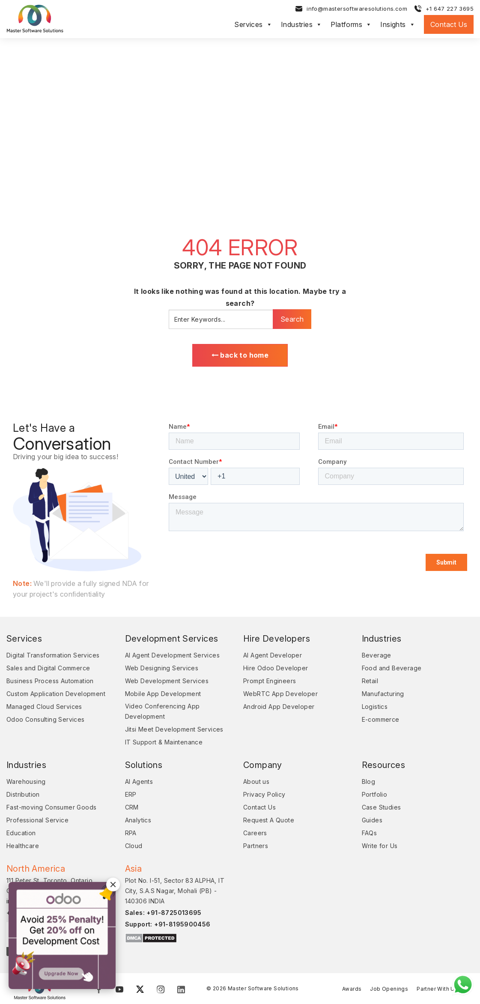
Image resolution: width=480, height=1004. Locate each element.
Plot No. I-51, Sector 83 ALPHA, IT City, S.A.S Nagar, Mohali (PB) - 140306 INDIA (175, 891)
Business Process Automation (50, 681)
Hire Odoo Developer (275, 668)
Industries (301, 25)
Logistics (375, 707)
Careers (255, 833)
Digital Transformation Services (52, 656)
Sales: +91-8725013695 (163, 913)
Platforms (351, 25)
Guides (372, 821)
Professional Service (37, 821)
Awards (351, 989)
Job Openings (389, 989)
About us (256, 782)
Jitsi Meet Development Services (174, 730)
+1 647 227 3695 (450, 9)
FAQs (369, 833)
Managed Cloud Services (44, 707)
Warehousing (25, 782)
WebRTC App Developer (280, 694)
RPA (131, 833)
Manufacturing (383, 694)
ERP (131, 795)
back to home (240, 355)
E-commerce (381, 720)
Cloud (134, 846)
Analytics (138, 821)
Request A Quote (268, 821)
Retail (370, 681)
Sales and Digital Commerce (48, 668)
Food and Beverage (392, 668)
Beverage (376, 656)
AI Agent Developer (272, 656)
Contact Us (448, 25)
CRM (132, 808)
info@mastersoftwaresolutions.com (357, 9)
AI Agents (139, 782)
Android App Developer (278, 707)
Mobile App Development (163, 694)
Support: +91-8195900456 (168, 925)
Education (21, 833)
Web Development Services (167, 681)
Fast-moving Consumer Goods (51, 808)
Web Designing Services (162, 668)
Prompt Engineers (269, 681)
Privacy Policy (264, 795)
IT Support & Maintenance (164, 743)
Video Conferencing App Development (162, 712)
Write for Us (380, 846)
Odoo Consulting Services (45, 720)
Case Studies (381, 808)
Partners (255, 846)
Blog (369, 782)
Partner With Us (437, 989)
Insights (397, 25)
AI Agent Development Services (172, 656)
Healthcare (22, 846)
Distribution (23, 795)
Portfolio (375, 795)
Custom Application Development (55, 694)
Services (253, 25)
